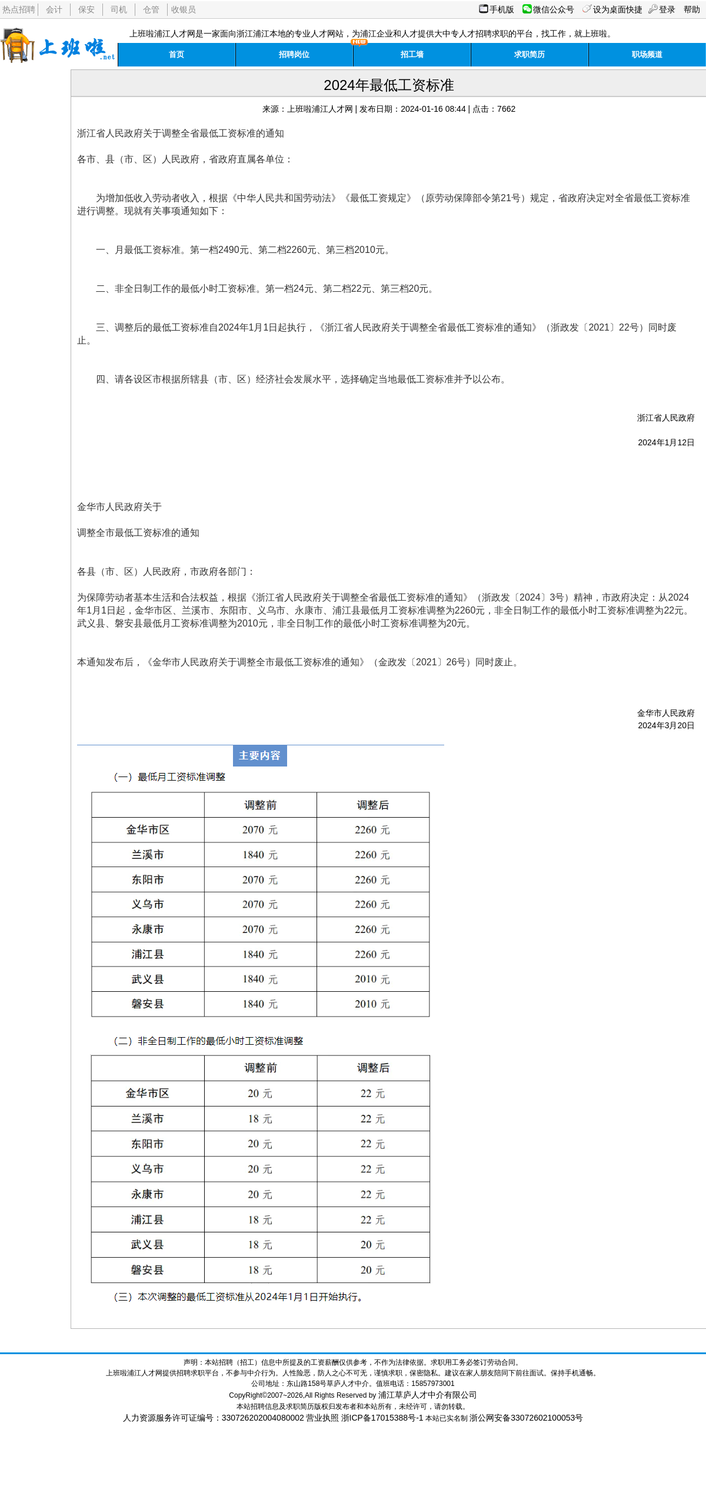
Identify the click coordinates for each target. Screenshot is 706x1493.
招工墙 (412, 54)
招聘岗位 (294, 54)
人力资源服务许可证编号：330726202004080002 (213, 1417)
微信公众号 (553, 9)
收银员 (183, 9)
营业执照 (322, 1417)
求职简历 (529, 54)
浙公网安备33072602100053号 (526, 1417)
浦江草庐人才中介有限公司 (427, 1394)
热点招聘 (18, 9)
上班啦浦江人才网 (320, 109)
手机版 (501, 9)
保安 (86, 9)
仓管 (151, 9)
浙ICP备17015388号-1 (382, 1417)
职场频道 (647, 54)
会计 (54, 9)
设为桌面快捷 (617, 9)
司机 (119, 9)
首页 (176, 54)
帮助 (692, 9)
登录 (667, 9)
